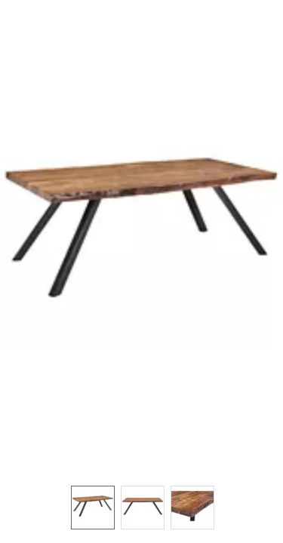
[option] (93, 507)
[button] (141, 235)
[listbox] (141, 507)
